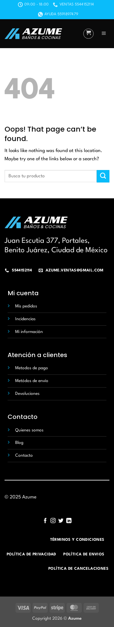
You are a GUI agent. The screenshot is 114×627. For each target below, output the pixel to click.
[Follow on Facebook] (45, 521)
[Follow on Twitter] (61, 521)
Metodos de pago (31, 368)
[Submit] (103, 176)
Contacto (24, 455)
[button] (88, 34)
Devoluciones (27, 393)
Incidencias (25, 319)
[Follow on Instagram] (53, 521)
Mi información (29, 332)
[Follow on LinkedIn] (68, 521)
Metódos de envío (31, 381)
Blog (19, 443)
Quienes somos (29, 430)
